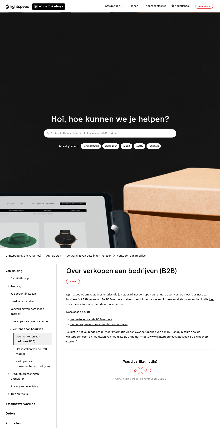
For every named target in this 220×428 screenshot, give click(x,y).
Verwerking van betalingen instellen (89, 255)
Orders (11, 413)
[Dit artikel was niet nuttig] (146, 370)
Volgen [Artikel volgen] (73, 281)
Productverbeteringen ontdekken (23, 376)
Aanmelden (204, 6)
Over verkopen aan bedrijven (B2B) (28, 339)
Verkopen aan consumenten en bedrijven (33, 364)
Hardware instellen (21, 301)
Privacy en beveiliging (23, 386)
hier (211, 299)
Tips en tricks (18, 394)
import (126, 146)
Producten (13, 423)
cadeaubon (110, 146)
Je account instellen (22, 293)
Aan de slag (53, 255)
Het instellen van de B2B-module (91, 319)
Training (14, 286)
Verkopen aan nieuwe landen (29, 321)
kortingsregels (91, 146)
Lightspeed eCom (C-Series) (23, 255)
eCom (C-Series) (48, 6)
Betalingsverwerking (20, 404)
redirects (154, 146)
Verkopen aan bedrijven (132, 255)
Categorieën (114, 6)
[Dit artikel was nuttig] (135, 370)
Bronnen (134, 6)
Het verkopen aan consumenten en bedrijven (99, 324)
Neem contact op (156, 6)
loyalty (139, 146)
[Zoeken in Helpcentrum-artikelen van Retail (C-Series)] (110, 133)
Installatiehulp (18, 278)
